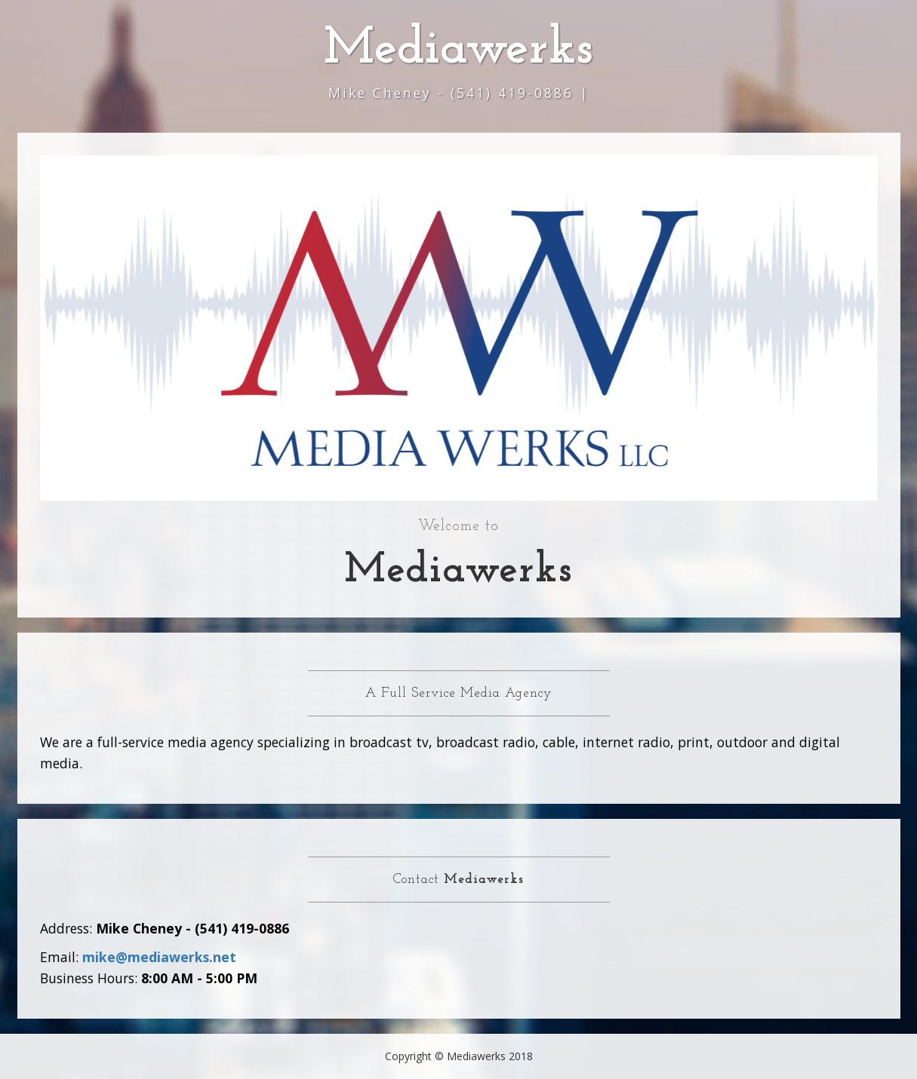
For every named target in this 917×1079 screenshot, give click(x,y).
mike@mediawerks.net (159, 957)
